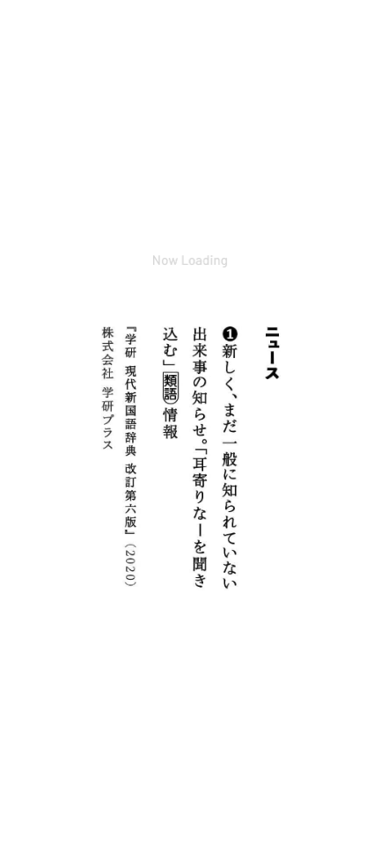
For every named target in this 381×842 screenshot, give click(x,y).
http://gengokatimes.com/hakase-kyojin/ (153, 478)
